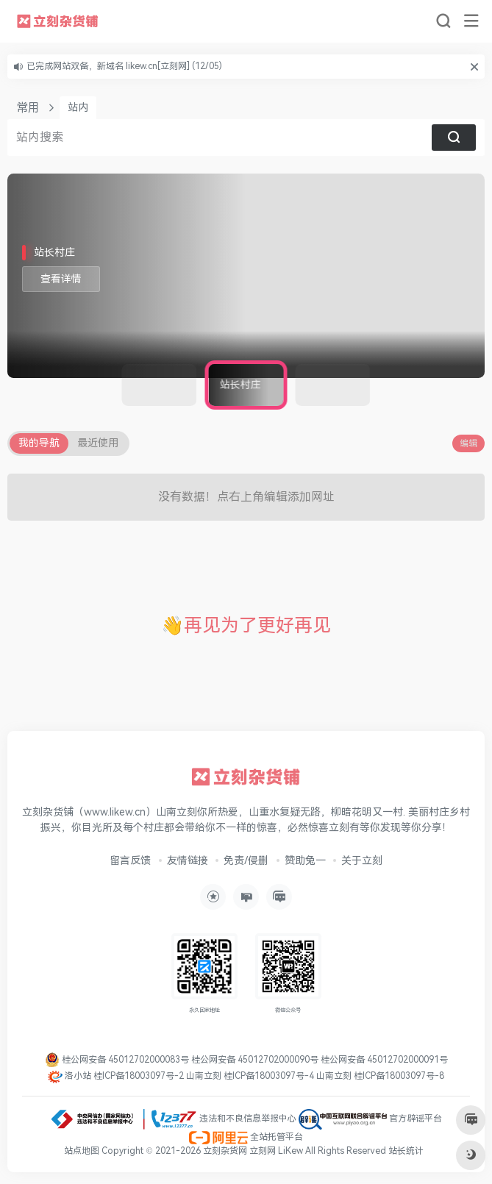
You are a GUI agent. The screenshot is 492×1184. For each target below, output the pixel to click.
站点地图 (82, 1151)
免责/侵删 (246, 860)
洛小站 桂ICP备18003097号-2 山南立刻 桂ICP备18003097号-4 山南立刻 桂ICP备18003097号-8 (246, 1076)
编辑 (468, 443)
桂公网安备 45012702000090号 (256, 1060)
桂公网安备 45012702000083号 (118, 1060)
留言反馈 (130, 860)
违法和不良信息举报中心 (173, 1118)
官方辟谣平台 (370, 1118)
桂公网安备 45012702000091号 (384, 1060)
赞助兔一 (305, 860)
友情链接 (187, 860)
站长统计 (406, 1151)
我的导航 (39, 443)
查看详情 (61, 279)
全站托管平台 (246, 1137)
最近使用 (97, 443)
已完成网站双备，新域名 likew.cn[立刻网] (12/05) (124, 66)
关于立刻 (361, 860)
